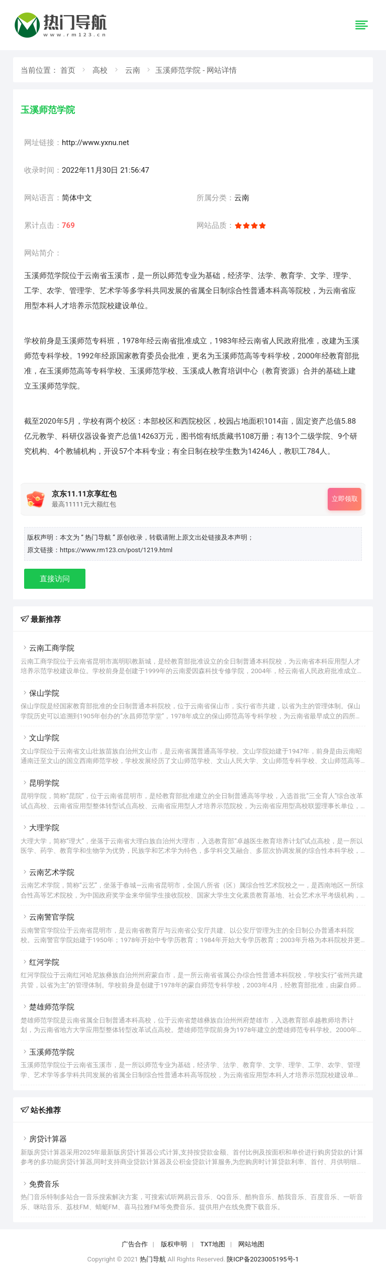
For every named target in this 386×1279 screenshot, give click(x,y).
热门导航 (153, 1259)
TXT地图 (212, 1244)
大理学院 (40, 827)
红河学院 (40, 962)
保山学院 (40, 693)
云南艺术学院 (47, 872)
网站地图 (251, 1244)
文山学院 (40, 737)
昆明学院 (40, 783)
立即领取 (345, 498)
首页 (67, 70)
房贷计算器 (44, 1138)
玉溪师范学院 (47, 1052)
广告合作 (135, 1244)
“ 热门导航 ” (99, 537)
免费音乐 (40, 1184)
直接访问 (55, 578)
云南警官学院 (47, 917)
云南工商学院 (47, 648)
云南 (132, 70)
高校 (100, 70)
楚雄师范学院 (47, 1006)
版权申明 (174, 1244)
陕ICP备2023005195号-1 (263, 1259)
